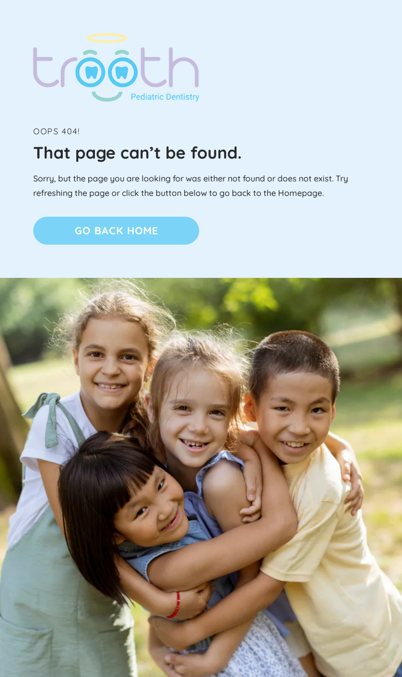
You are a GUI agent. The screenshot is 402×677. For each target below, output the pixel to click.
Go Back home (116, 230)
